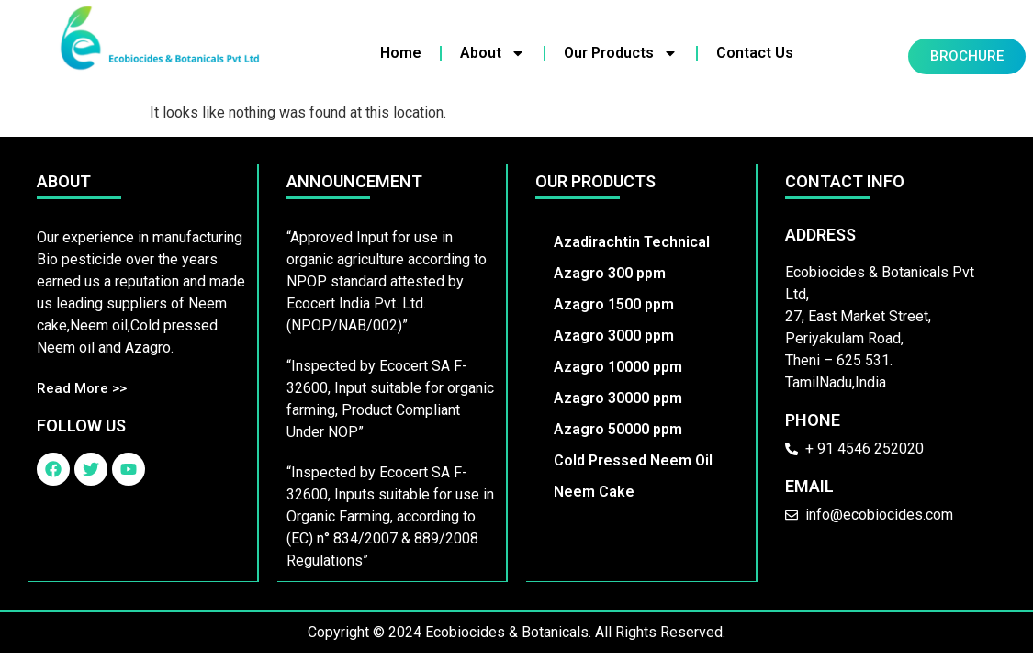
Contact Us (754, 53)
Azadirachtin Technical (633, 242)
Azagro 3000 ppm (615, 335)
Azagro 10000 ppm (619, 366)
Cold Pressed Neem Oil (634, 460)
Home (400, 53)
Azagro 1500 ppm (615, 304)
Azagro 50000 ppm (619, 429)
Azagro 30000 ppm (619, 398)
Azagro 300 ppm (611, 273)
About (492, 53)
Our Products (621, 53)
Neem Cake (595, 491)
